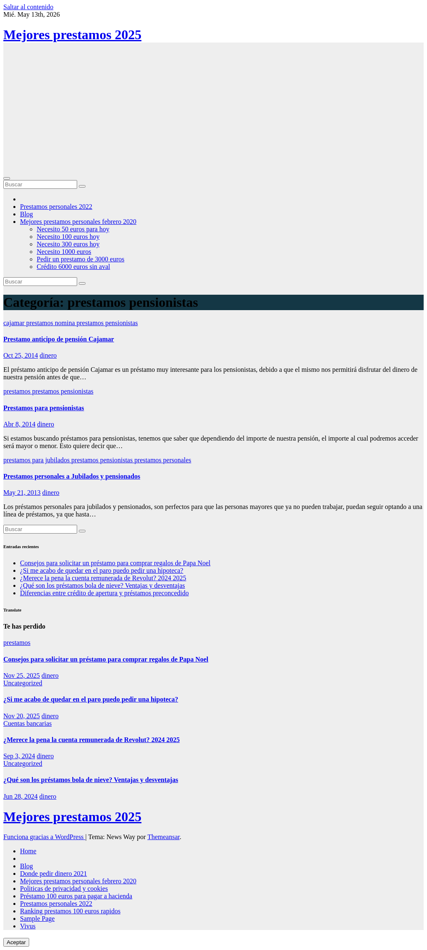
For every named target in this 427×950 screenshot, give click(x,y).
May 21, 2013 (21, 492)
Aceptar (16, 942)
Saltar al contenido (28, 6)
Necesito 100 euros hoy (68, 236)
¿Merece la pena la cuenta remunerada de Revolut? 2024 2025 (103, 578)
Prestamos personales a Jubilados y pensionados (71, 476)
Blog (26, 214)
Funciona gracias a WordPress (44, 836)
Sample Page (37, 918)
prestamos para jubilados (37, 460)
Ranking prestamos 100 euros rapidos (70, 911)
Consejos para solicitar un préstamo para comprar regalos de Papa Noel (115, 562)
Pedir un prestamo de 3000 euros (80, 259)
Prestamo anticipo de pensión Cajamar (58, 339)
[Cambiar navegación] (6, 178)
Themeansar (163, 836)
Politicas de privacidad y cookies (64, 888)
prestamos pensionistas (107, 322)
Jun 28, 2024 (20, 796)
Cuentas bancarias (27, 723)
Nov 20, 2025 (21, 715)
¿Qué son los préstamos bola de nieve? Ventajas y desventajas (102, 585)
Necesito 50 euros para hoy (73, 229)
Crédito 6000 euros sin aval (73, 266)
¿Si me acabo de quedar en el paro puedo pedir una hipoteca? (101, 570)
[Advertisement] (213, 110)
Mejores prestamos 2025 (72, 34)
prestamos (17, 391)
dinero (48, 355)
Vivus (27, 926)
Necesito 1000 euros (64, 251)
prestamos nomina (51, 322)
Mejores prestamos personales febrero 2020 (78, 221)
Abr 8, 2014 (19, 424)
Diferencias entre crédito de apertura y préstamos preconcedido (104, 593)
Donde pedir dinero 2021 (53, 873)
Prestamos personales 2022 (56, 206)
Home (28, 851)
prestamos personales (162, 460)
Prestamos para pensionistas (43, 407)
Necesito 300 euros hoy (68, 244)
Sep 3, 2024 (19, 755)
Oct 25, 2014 (20, 355)
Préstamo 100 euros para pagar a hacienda (76, 896)
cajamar (14, 322)
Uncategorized (22, 683)
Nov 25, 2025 (21, 675)
